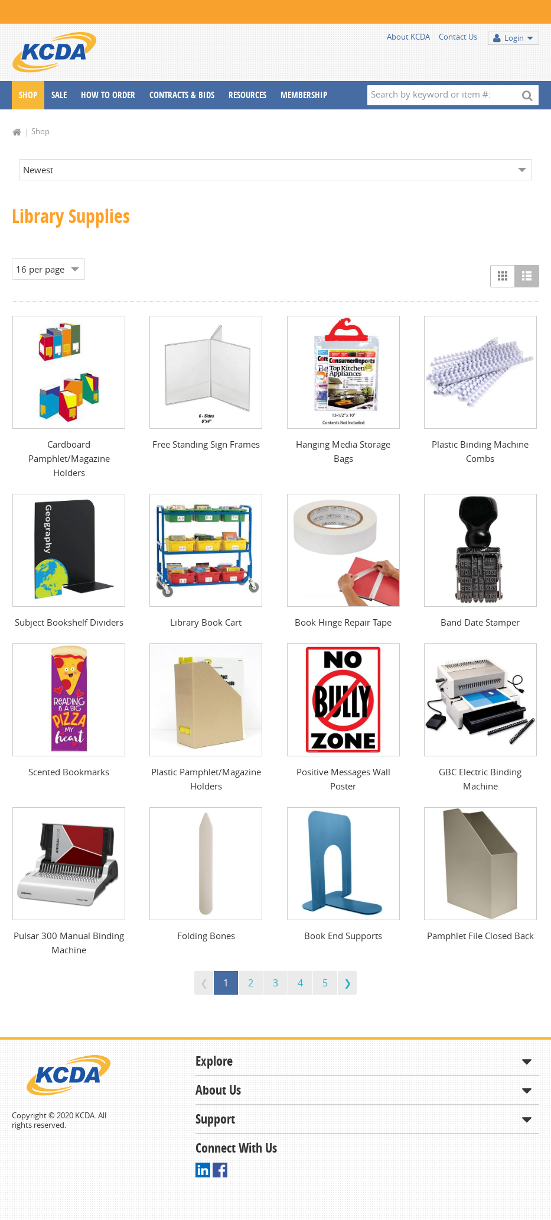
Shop (28, 95)
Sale (59, 95)
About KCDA (408, 36)
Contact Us (458, 36)
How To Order (108, 95)
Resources (247, 95)
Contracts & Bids (181, 95)
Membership (304, 95)
